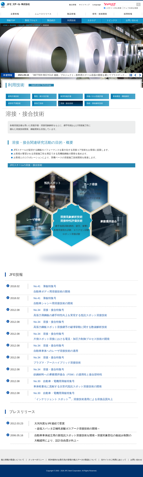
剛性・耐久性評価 (41, 96)
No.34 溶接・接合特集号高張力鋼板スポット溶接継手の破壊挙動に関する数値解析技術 (70, 324)
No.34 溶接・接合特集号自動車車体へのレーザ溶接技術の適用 (56, 348)
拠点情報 (72, 5)
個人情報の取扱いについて (12, 460)
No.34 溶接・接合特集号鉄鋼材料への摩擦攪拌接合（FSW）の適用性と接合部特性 (68, 372)
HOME (5, 25)
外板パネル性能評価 (95, 96)
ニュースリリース (43, 14)
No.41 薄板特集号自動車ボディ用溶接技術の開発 (52, 289)
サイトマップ (84, 5)
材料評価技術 (13, 96)
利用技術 (71, 20)
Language (96, 5)
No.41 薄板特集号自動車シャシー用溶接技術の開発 (53, 301)
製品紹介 (51, 20)
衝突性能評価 (65, 96)
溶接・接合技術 (66, 103)
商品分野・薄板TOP (25, 25)
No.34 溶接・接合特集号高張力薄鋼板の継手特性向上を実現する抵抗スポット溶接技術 (70, 312)
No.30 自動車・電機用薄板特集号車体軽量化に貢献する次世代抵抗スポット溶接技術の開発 (68, 384)
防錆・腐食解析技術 (95, 103)
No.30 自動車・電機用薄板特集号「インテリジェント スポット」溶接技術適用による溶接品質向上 (73, 396)
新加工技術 (38, 103)
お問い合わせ (132, 20)
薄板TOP (11, 20)
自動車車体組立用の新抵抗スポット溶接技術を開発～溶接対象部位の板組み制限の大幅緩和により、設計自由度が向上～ (82, 438)
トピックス (112, 20)
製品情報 (71, 14)
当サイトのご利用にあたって (113, 460)
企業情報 (15, 14)
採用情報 (128, 14)
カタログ (92, 20)
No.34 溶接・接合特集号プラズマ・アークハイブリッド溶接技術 (57, 360)
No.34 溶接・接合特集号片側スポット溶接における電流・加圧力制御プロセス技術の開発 (72, 336)
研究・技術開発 (99, 14)
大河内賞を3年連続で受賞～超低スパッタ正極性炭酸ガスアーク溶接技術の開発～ (67, 426)
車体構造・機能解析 (121, 96)
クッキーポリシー (36, 460)
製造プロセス (31, 20)
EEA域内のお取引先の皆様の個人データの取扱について (72, 460)
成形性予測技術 (14, 103)
